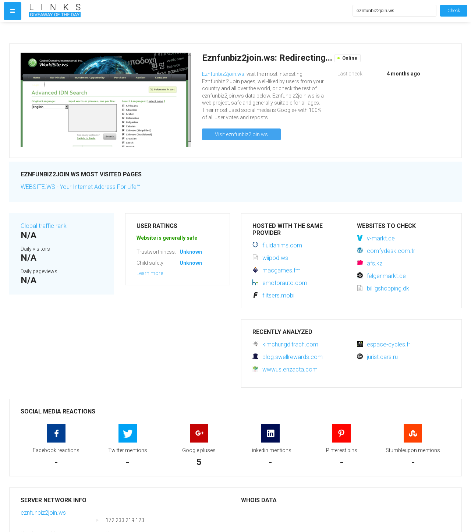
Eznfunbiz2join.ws (223, 74)
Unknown (191, 252)
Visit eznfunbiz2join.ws (241, 134)
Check (453, 10)
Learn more (150, 273)
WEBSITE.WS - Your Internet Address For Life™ (80, 186)
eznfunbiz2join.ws (43, 512)
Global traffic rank (44, 225)
